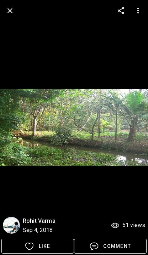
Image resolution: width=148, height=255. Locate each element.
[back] (9, 10)
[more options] (121, 10)
